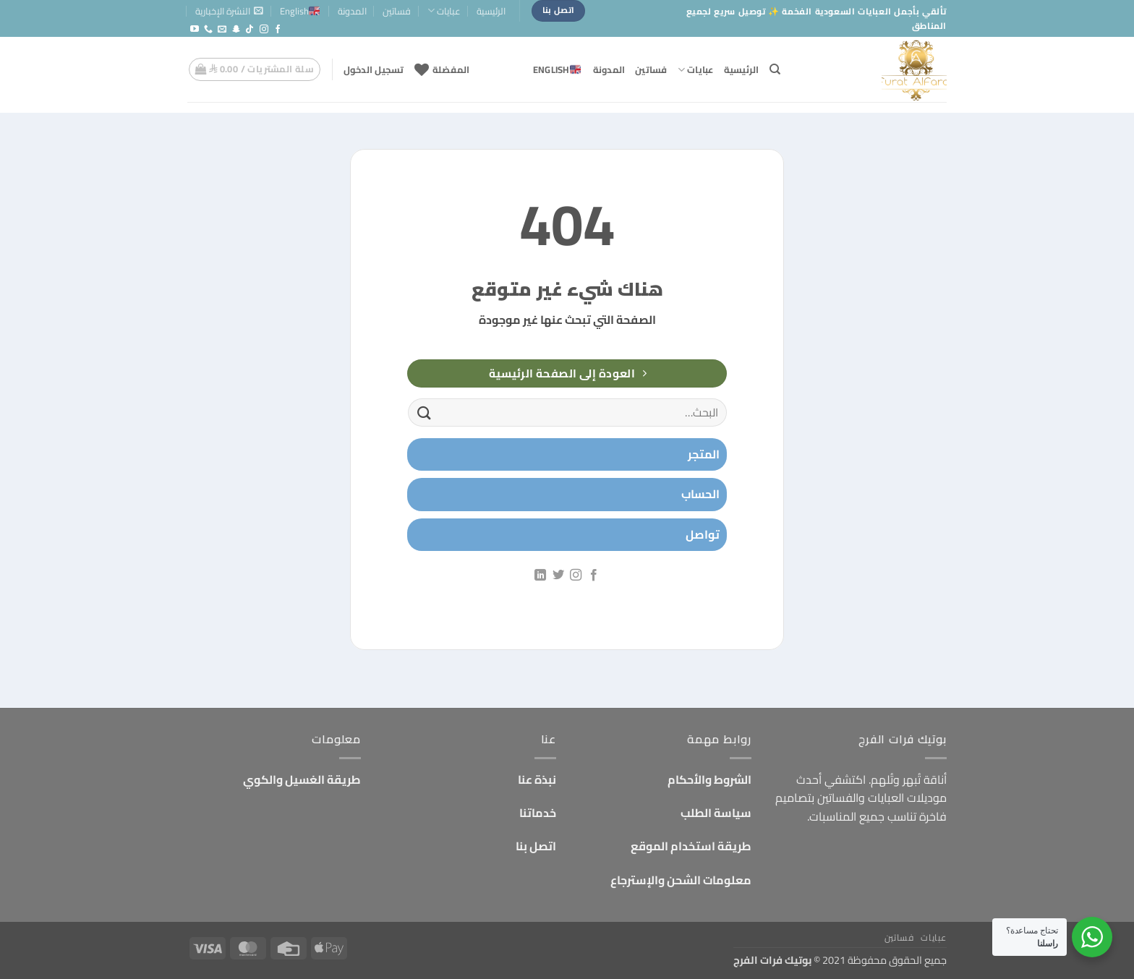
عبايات (444, 11)
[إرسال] (424, 412)
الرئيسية (491, 11)
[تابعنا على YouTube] (194, 30)
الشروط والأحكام (709, 779)
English (300, 11)
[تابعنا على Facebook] (277, 30)
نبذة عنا (537, 779)
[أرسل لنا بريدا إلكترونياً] (222, 30)
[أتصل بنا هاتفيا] (208, 30)
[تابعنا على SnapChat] (235, 30)
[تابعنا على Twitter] (558, 575)
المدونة (352, 11)
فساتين (397, 11)
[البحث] (775, 69)
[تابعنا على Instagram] (264, 30)
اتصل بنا (536, 846)
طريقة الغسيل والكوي (302, 779)
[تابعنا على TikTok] (249, 30)
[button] (229, 10)
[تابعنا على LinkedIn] (540, 575)
